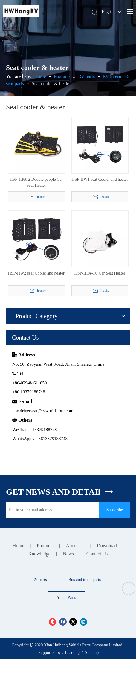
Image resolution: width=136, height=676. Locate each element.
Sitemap (92, 652)
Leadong (72, 652)
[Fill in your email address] (51, 510)
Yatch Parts (66, 597)
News (68, 553)
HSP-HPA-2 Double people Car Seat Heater (36, 182)
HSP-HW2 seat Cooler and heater (36, 273)
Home (18, 545)
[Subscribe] (114, 510)
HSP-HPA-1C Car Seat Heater (99, 273)
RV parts (39, 579)
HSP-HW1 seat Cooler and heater (99, 179)
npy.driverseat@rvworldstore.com (42, 410)
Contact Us (97, 553)
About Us (75, 545)
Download (107, 545)
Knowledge (39, 553)
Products (45, 545)
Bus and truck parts (84, 579)
